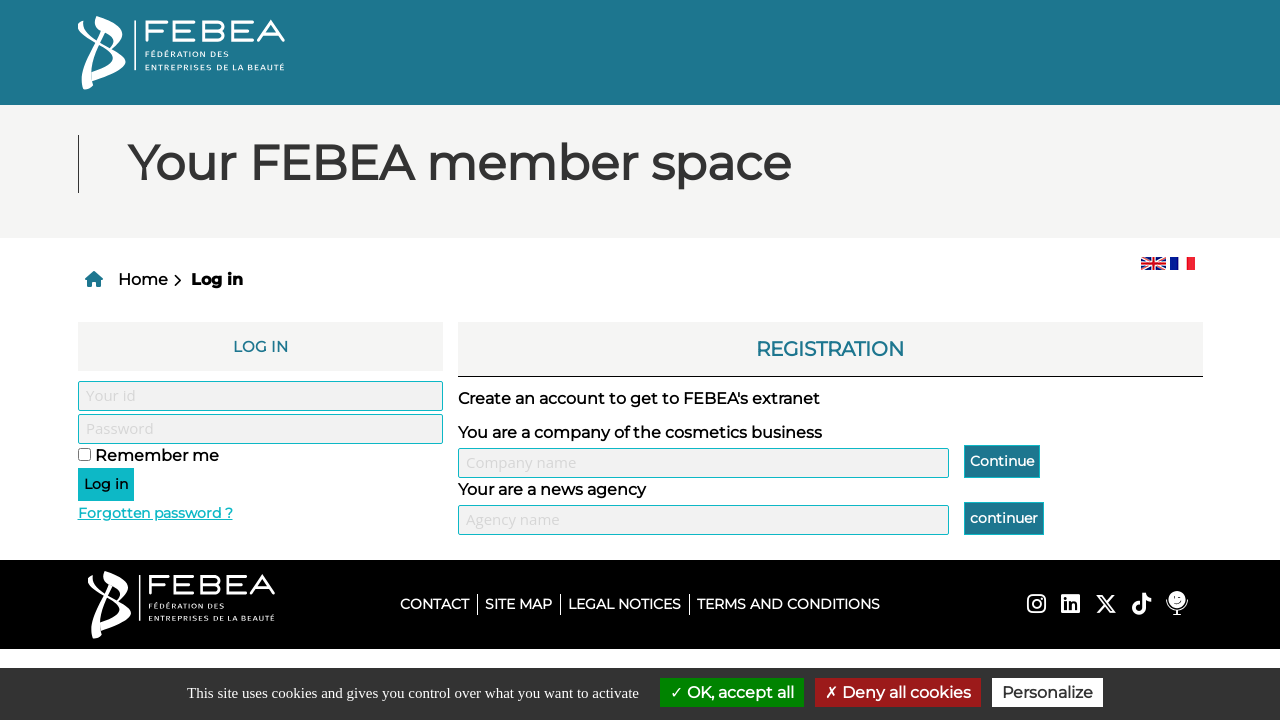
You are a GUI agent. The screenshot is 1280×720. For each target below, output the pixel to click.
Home (143, 279)
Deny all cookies (898, 692)
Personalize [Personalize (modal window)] (1047, 692)
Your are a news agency (552, 489)
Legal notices (624, 604)
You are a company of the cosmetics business (640, 432)
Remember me (157, 455)
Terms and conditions (788, 604)
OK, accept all (732, 692)
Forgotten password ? (155, 513)
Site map (518, 604)
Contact (434, 604)
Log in (217, 279)
